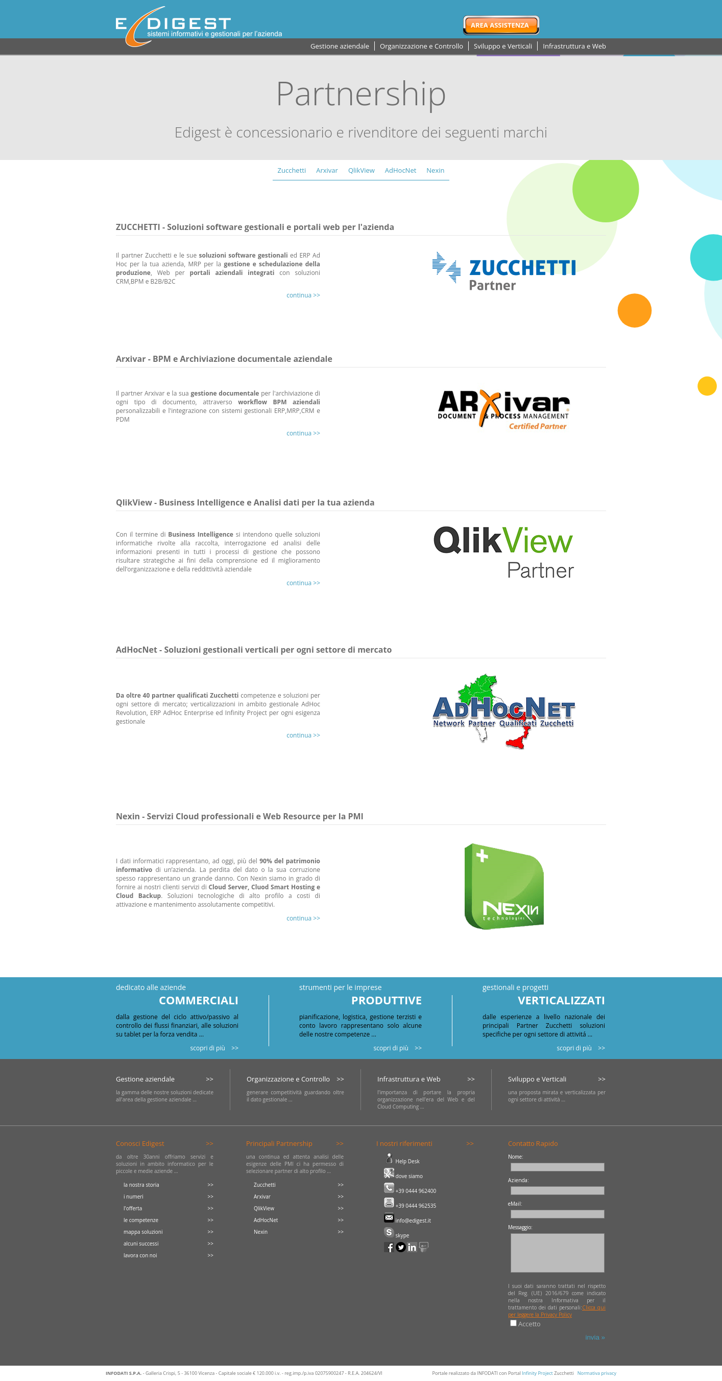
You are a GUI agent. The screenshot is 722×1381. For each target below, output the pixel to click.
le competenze (141, 1220)
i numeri (133, 1196)
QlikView (361, 170)
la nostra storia (141, 1184)
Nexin (435, 170)
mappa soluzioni (143, 1231)
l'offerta (133, 1208)
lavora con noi (140, 1255)
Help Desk (402, 1161)
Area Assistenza (500, 25)
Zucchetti (292, 170)
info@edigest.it (407, 1220)
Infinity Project (537, 1373)
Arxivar (327, 170)
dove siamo (403, 1176)
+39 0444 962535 (410, 1205)
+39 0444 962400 (410, 1190)
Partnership (361, 93)
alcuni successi (141, 1243)
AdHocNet (401, 170)
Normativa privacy (596, 1373)
